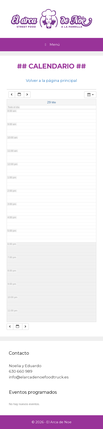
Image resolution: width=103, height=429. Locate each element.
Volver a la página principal (51, 80)
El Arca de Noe (59, 422)
